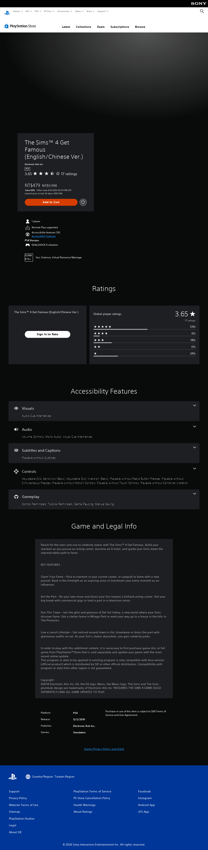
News (78, 11)
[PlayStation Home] (7, 11)
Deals (101, 23)
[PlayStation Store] (21, 22)
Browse (140, 23)
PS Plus (48, 11)
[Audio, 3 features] (104, 428)
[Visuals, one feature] (104, 407)
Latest (66, 23)
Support (101, 11)
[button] (44, 232)
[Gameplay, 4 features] (104, 495)
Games (16, 11)
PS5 (27, 11)
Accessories (63, 11)
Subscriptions (119, 23)
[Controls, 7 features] (104, 472)
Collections (83, 23)
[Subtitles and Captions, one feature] (104, 449)
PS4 (37, 11)
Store (89, 11)
